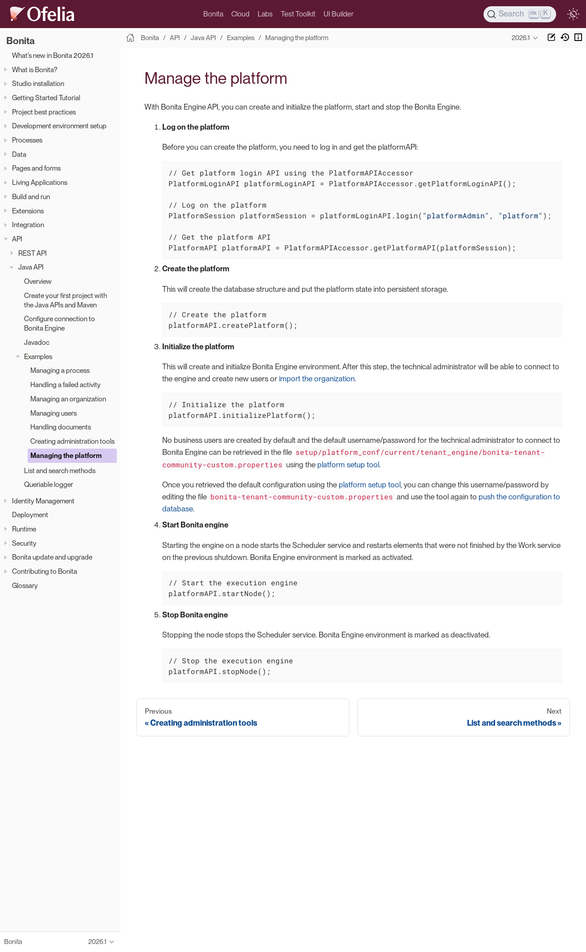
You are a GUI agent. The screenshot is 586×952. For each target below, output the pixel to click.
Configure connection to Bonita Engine (59, 323)
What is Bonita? (34, 69)
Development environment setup (59, 126)
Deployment (30, 515)
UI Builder (338, 14)
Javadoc (36, 342)
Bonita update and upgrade (52, 557)
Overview (38, 281)
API (17, 239)
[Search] (520, 14)
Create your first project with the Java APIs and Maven (65, 300)
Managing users (53, 413)
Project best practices (44, 112)
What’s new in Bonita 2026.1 (52, 55)
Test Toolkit (298, 14)
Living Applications (39, 182)
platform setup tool (348, 464)
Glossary (25, 585)
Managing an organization (68, 399)
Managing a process (60, 370)
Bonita (213, 14)
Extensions (28, 211)
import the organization (317, 378)
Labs (265, 14)
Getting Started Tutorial (46, 98)
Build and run (31, 196)
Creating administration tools (72, 441)
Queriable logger (48, 484)
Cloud (240, 14)
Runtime (24, 529)
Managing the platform (66, 455)
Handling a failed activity (65, 384)
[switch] (573, 14)
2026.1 (521, 38)
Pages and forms (36, 168)
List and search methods (59, 470)
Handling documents (60, 427)
